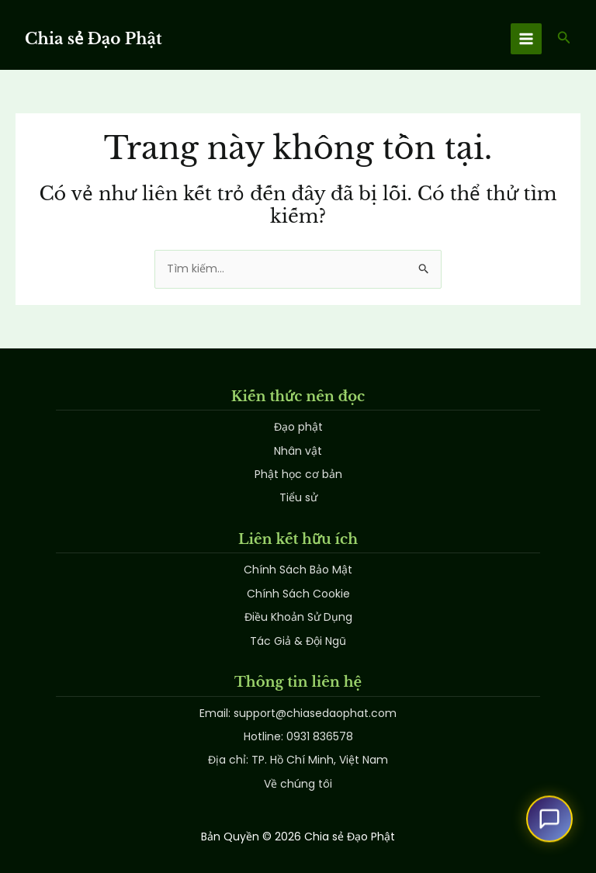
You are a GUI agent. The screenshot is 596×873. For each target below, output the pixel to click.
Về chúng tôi (298, 784)
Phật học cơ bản (298, 474)
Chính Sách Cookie (298, 593)
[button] (564, 39)
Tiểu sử (298, 497)
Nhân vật (298, 451)
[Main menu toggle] (526, 38)
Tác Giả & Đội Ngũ (298, 641)
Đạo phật (298, 427)
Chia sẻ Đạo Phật (93, 38)
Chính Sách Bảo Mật (298, 569)
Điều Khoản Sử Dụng (298, 617)
